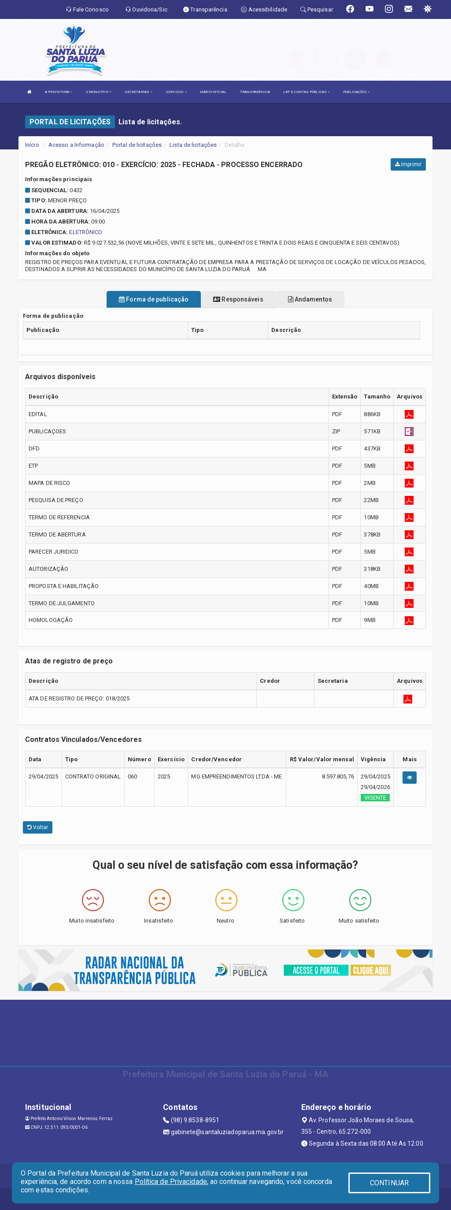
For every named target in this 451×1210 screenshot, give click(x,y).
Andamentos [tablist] (310, 299)
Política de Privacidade (171, 1181)
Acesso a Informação (76, 144)
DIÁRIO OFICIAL (213, 92)
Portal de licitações (137, 144)
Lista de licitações (193, 144)
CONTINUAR (389, 1183)
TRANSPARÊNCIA (255, 92)
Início (32, 144)
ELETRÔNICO (85, 232)
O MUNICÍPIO (98, 92)
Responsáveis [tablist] (238, 299)
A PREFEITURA (58, 92)
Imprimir (408, 164)
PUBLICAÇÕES (356, 92)
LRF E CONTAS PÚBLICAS (306, 92)
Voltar (37, 827)
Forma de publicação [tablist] (154, 299)
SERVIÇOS (176, 92)
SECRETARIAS (138, 92)
